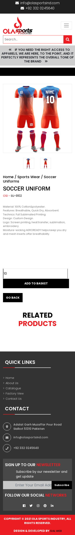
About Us (10, 383)
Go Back (13, 298)
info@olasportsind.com (37, 3)
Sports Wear (28, 176)
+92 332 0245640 (37, 8)
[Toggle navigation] (66, 25)
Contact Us (12, 399)
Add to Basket (36, 283)
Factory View (13, 393)
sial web (56, 531)
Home (8, 176)
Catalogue (12, 388)
